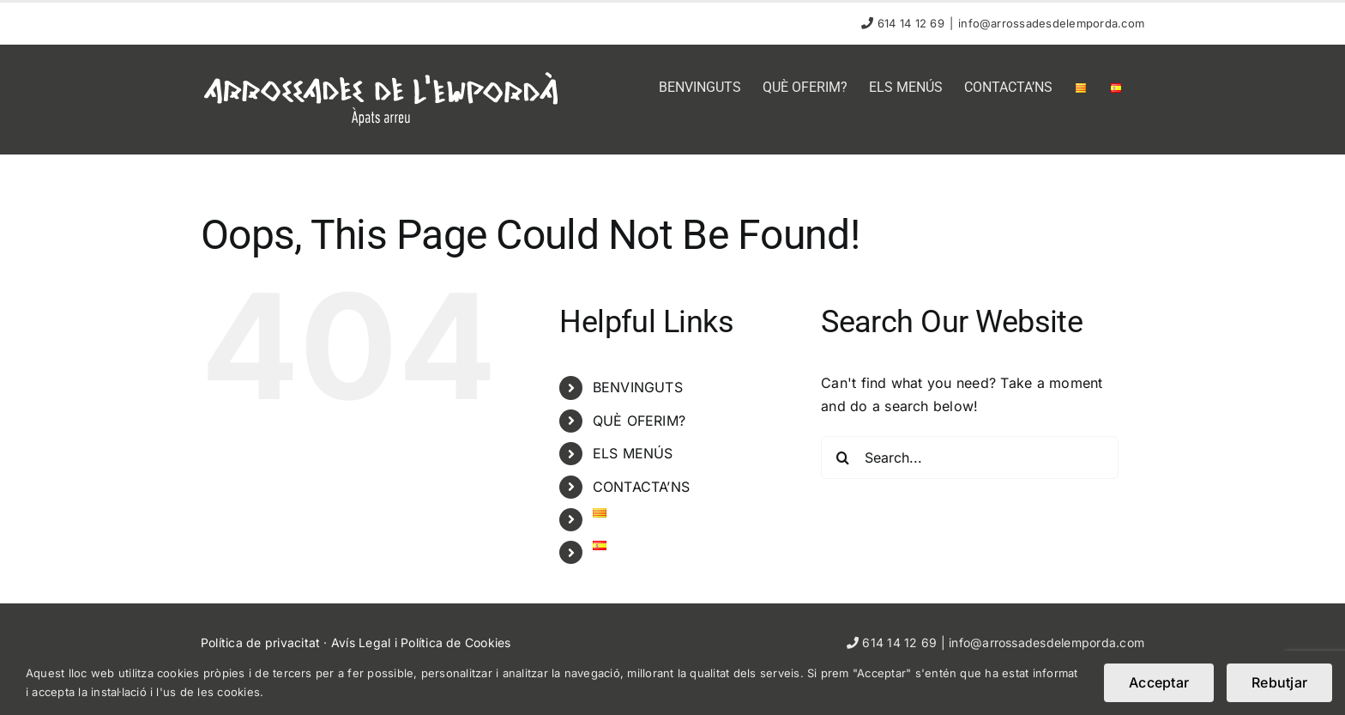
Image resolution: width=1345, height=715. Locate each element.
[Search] (842, 457)
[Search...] (970, 457)
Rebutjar (1279, 682)
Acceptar (1159, 682)
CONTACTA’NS (642, 486)
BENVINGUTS (638, 387)
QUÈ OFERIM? (639, 420)
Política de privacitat (260, 642)
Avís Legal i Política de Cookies (421, 642)
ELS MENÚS (633, 453)
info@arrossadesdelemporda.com (1051, 23)
